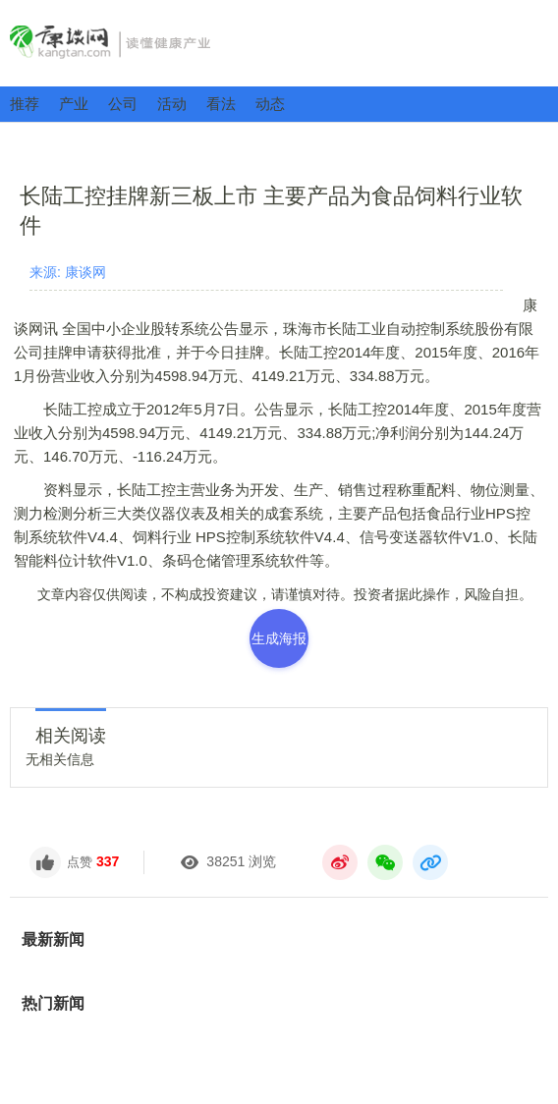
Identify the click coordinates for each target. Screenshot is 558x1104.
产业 (73, 103)
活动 (172, 103)
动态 (270, 103)
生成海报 (279, 638)
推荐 (24, 103)
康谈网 (279, 42)
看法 (221, 103)
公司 (123, 103)
